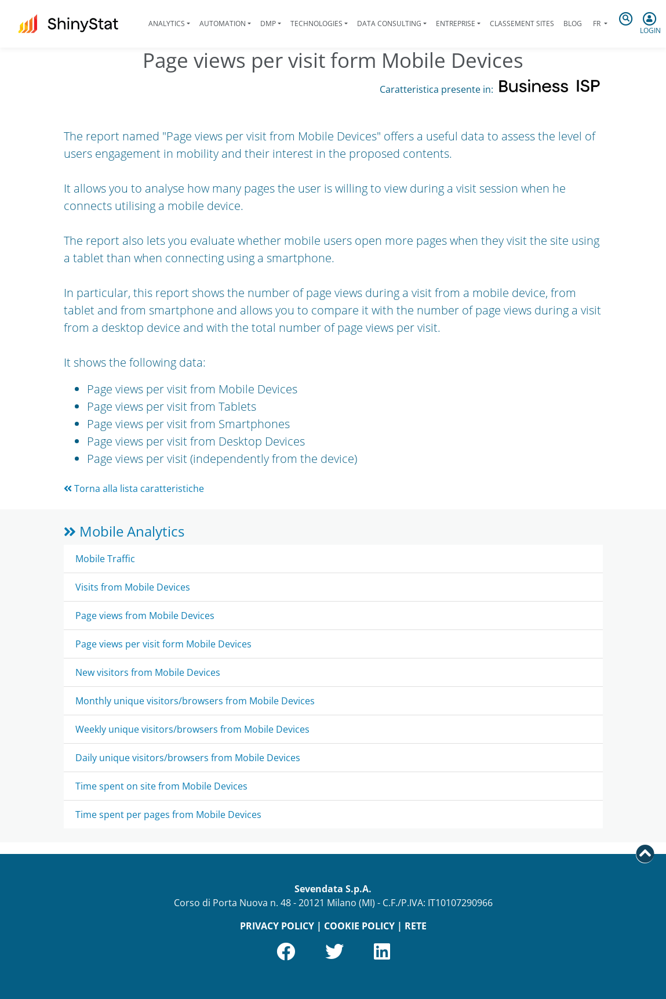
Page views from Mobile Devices (144, 615)
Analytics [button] (166, 23)
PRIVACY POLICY (277, 926)
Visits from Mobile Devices (132, 587)
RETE (416, 926)
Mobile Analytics (124, 531)
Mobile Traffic (105, 558)
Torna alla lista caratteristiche (134, 488)
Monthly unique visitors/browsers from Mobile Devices (195, 700)
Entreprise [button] (455, 23)
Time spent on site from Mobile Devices (161, 786)
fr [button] (596, 23)
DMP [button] (268, 23)
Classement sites (522, 23)
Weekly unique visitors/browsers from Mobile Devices (192, 729)
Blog (572, 23)
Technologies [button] (316, 23)
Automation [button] (222, 23)
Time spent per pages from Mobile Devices (168, 814)
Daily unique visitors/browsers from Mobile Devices (187, 757)
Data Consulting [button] (389, 23)
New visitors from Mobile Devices (147, 672)
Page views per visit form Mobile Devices (163, 644)
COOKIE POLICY (359, 926)
